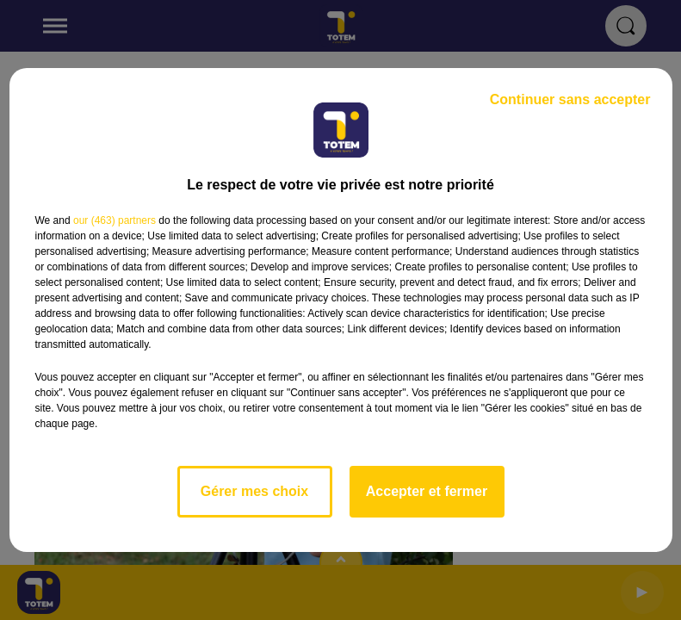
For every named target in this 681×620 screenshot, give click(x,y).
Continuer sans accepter (570, 99)
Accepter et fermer (426, 491)
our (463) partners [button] (114, 220)
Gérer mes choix (254, 491)
